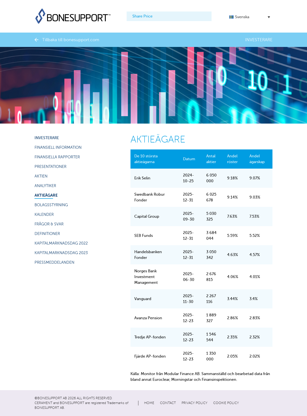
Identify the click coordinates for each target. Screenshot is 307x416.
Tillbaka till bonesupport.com (67, 39)
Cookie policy (226, 403)
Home (149, 403)
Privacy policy (194, 403)
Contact (168, 403)
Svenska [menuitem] (242, 17)
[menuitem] (249, 17)
